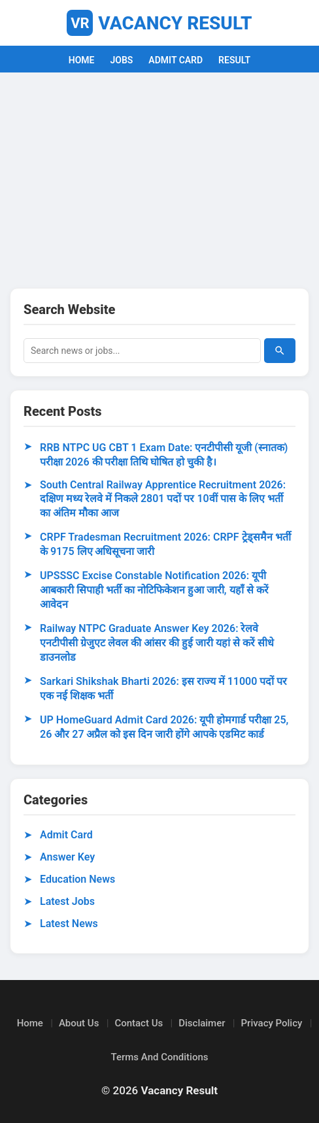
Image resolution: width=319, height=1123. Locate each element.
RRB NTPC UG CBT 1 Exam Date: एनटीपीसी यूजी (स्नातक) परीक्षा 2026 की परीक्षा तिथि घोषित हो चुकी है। (164, 454)
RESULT (234, 60)
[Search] (279, 350)
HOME (82, 60)
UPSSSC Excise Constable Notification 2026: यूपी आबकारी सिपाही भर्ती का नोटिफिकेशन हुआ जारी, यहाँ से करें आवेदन (154, 589)
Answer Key (67, 857)
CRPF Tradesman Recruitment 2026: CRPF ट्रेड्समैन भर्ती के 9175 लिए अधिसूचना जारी (165, 544)
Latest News (69, 923)
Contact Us (138, 1023)
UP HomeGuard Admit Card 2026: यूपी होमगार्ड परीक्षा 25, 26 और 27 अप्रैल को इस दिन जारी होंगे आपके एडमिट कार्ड (164, 727)
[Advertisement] (159, 177)
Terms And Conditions (160, 1057)
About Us (79, 1023)
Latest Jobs (67, 901)
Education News (77, 879)
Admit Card (66, 835)
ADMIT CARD (175, 60)
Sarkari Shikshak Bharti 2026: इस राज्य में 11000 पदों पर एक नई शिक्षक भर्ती (163, 688)
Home (30, 1023)
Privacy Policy (272, 1023)
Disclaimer (201, 1023)
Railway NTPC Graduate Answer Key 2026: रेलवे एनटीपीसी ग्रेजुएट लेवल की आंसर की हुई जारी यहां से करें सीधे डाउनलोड (157, 642)
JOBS (121, 60)
